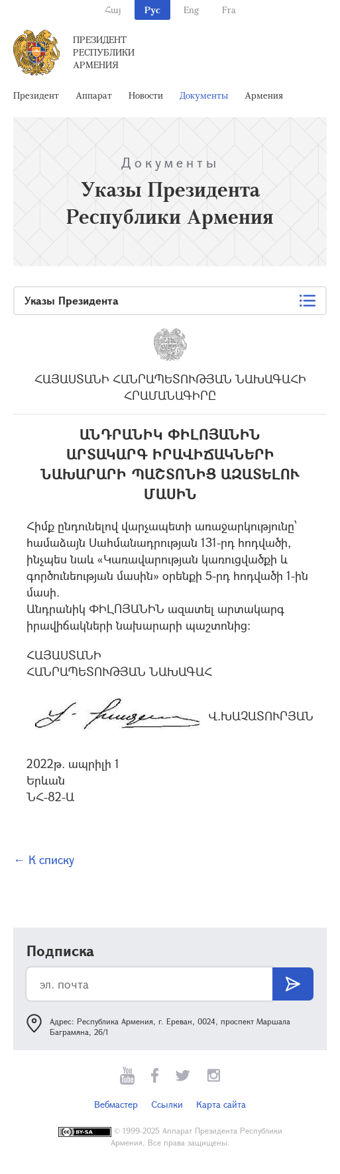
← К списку (43, 859)
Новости (146, 95)
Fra (229, 9)
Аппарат (94, 95)
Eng (191, 9)
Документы (204, 95)
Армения (264, 95)
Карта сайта (221, 1104)
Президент (36, 95)
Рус (152, 9)
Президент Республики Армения (104, 52)
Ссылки (167, 1104)
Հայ (113, 9)
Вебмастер (116, 1104)
